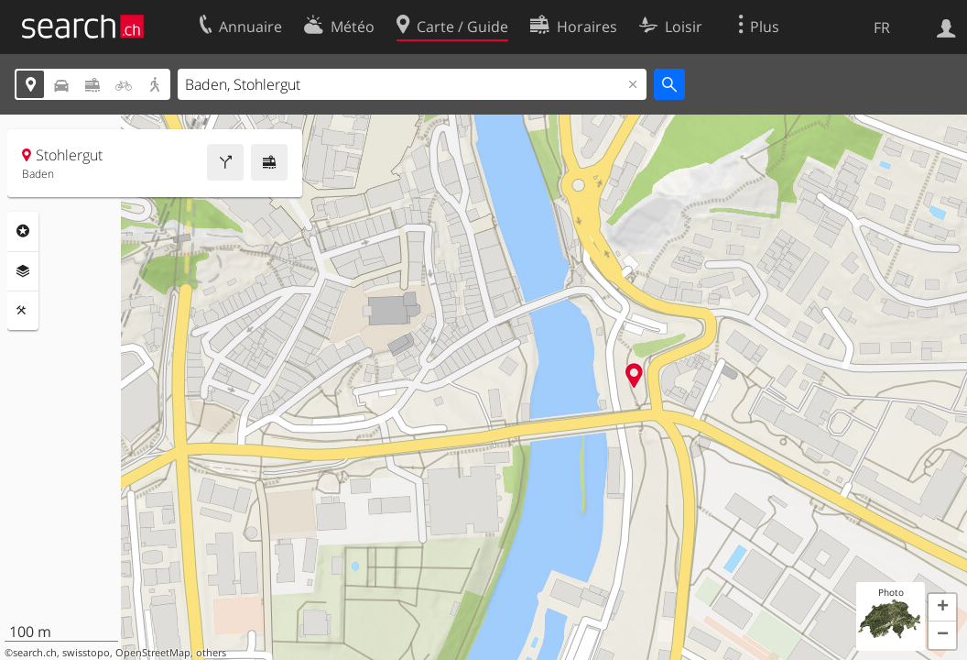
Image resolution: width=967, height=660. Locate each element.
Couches (22, 271)
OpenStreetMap (152, 652)
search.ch (35, 652)
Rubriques (22, 231)
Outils (22, 311)
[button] (942, 608)
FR (882, 27)
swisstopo (86, 652)
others (211, 652)
